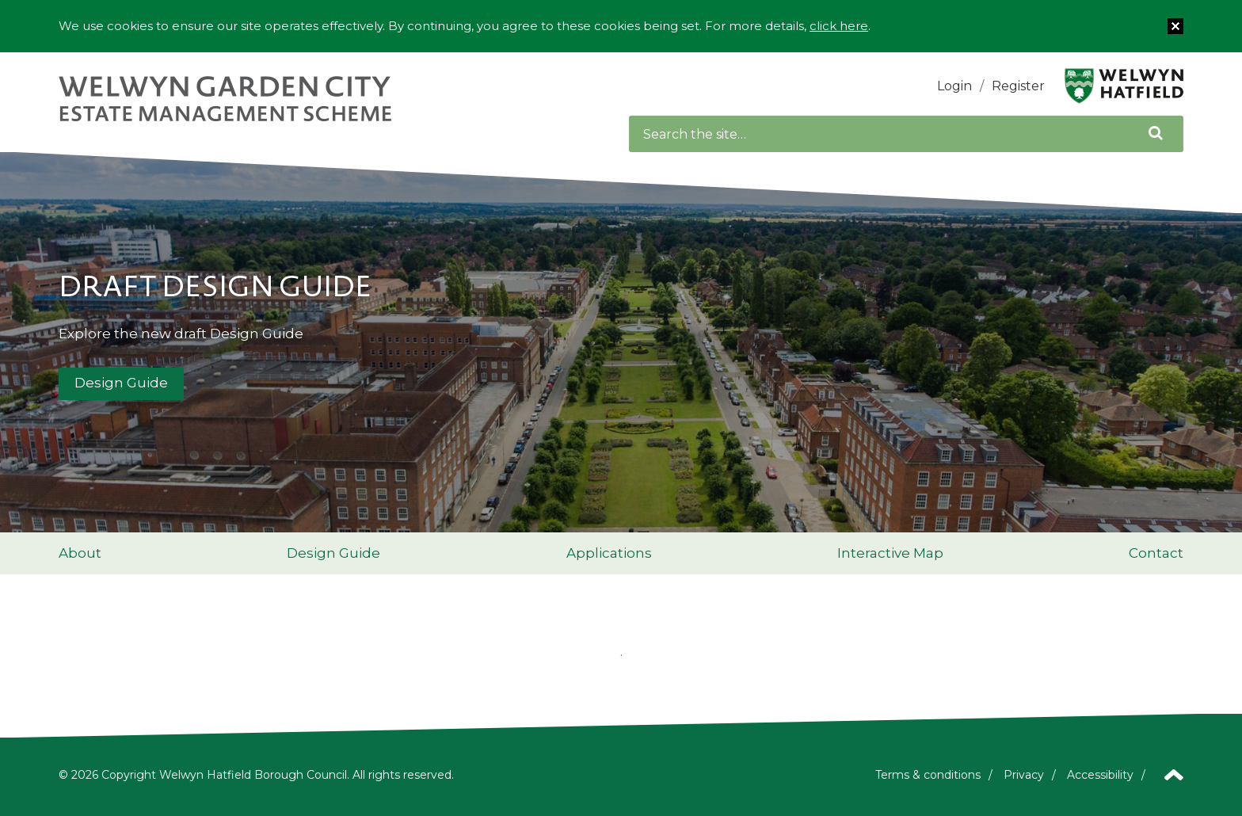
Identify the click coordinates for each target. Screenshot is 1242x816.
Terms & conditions (928, 775)
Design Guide (121, 383)
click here (839, 25)
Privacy (1024, 775)
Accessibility (1100, 775)
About (80, 553)
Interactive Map (890, 553)
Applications (609, 553)
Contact (1156, 553)
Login (954, 85)
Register (1018, 85)
